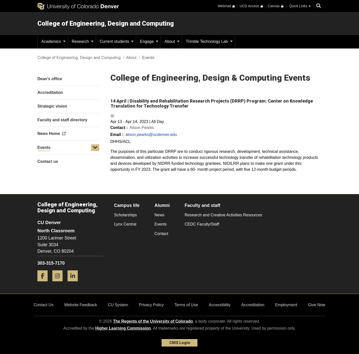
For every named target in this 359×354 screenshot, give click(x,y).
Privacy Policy (151, 305)
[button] (95, 147)
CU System (118, 305)
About (172, 41)
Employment (286, 305)
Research (82, 41)
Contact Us (43, 305)
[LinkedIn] (75, 283)
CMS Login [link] (179, 342)
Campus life (127, 205)
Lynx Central (125, 224)
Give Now (316, 305)
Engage (149, 41)
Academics (53, 41)
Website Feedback (80, 305)
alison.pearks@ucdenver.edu (151, 134)
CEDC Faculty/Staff (202, 224)
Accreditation (253, 305)
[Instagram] (59, 283)
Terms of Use (186, 305)
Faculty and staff (202, 205)
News (160, 215)
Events (43, 147)
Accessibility (219, 305)
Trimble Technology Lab (209, 41)
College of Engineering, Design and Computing (105, 23)
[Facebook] (44, 283)
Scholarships (125, 215)
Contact (161, 234)
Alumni (162, 205)
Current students (117, 41)
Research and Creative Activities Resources (223, 215)
